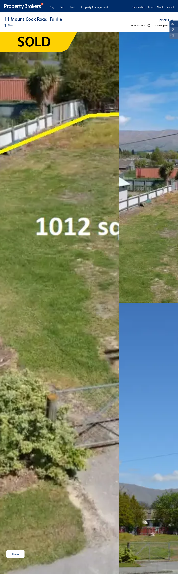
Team (151, 7)
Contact (170, 7)
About (160, 7)
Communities (138, 7)
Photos (15, 554)
